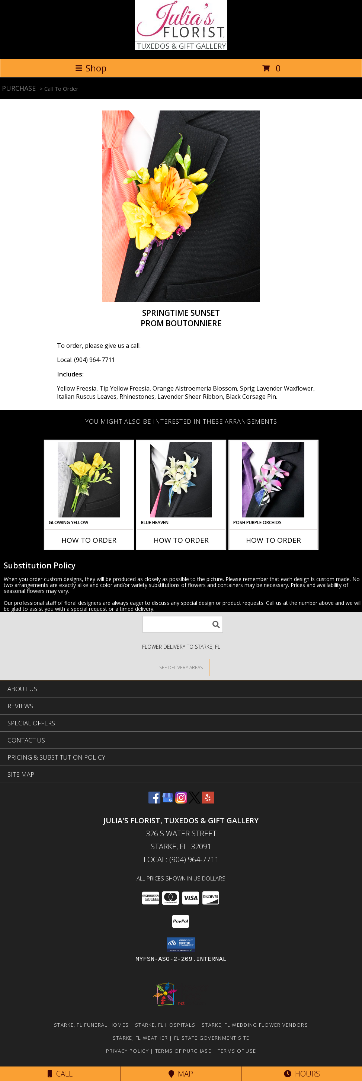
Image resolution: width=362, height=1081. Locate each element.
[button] (181, 944)
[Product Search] (182, 624)
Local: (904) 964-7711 (86, 360)
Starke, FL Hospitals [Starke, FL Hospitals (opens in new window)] (165, 1024)
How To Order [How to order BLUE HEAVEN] (181, 540)
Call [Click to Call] (60, 1074)
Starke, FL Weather (140, 1038)
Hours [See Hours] (302, 1074)
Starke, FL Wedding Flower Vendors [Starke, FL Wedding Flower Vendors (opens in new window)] (255, 1024)
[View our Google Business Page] (168, 801)
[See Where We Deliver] (181, 667)
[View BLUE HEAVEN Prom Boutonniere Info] (181, 479)
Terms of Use (237, 1051)
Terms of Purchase (183, 1051)
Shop (90, 68)
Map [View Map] (181, 1074)
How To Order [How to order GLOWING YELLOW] (88, 540)
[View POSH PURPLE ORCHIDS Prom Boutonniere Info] (273, 479)
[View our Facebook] (154, 801)
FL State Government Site (211, 1038)
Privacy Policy (127, 1051)
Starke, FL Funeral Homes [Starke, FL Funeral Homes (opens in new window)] (91, 1024)
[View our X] (195, 801)
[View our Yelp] (208, 801)
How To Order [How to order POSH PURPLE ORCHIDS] (273, 540)
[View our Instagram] (181, 801)
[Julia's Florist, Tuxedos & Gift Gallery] (181, 47)
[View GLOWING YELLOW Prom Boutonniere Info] (89, 479)
